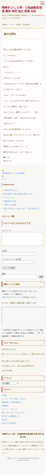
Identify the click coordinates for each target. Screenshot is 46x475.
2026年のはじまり (11, 190)
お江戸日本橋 (7, 373)
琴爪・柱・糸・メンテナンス (13, 415)
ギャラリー (26, 448)
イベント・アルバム (9, 412)
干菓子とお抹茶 (10, 205)
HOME (4, 445)
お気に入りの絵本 (9, 426)
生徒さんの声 (24, 445)
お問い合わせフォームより (12, 300)
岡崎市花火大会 (10, 201)
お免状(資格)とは (14, 448)
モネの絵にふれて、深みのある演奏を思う (18, 369)
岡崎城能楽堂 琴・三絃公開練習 (15, 173)
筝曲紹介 (5, 408)
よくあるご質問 (20, 452)
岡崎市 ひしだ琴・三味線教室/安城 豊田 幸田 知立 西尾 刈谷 (23, 461)
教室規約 (34, 448)
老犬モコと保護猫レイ (10, 419)
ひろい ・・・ (7, 179)
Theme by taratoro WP (23, 463)
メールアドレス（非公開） (12, 262)
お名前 (4, 254)
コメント (6, 231)
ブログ (29, 452)
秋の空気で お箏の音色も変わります (18, 194)
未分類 (7, 157)
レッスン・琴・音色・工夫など (14, 401)
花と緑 (4, 422)
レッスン (10, 445)
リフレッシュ (9, 197)
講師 (16, 445)
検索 (3, 277)
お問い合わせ (9, 452)
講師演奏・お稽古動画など (12, 405)
